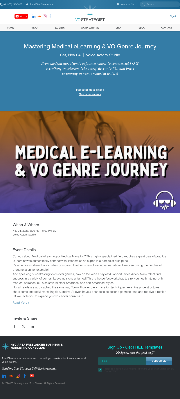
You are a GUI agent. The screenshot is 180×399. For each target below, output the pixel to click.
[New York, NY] (125, 4)
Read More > (21, 302)
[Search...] (159, 4)
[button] (119, 27)
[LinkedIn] (33, 16)
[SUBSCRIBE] (159, 361)
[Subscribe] (21, 16)
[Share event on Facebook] (14, 326)
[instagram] (44, 16)
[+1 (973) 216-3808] (13, 4)
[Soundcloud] (39, 16)
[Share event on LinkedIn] (32, 326)
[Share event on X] (23, 326)
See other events (90, 94)
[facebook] (50, 16)
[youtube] (32, 376)
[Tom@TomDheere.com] (40, 4)
